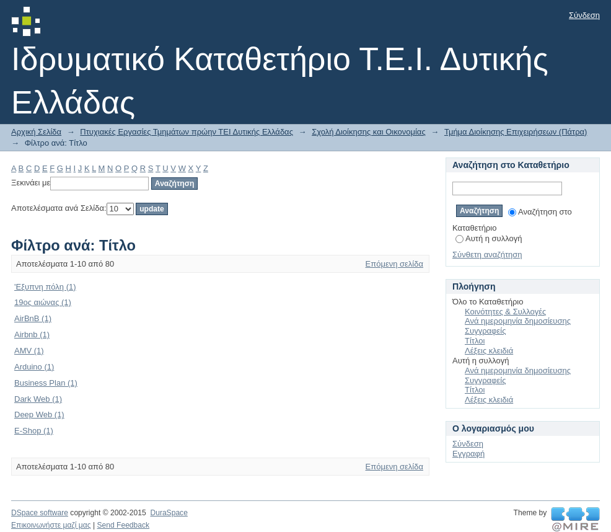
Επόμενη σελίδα (394, 263)
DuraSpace (168, 512)
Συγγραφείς (485, 330)
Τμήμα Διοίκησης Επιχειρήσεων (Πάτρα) (515, 131)
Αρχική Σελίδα (36, 131)
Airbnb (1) (32, 334)
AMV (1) (29, 350)
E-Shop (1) (33, 430)
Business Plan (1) (45, 383)
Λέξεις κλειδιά (489, 350)
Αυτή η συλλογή (488, 238)
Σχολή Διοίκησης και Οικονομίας (369, 131)
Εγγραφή (468, 453)
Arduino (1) (34, 366)
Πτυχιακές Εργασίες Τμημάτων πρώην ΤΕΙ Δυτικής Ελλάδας (186, 131)
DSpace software (39, 512)
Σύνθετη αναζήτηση (487, 254)
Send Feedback (123, 525)
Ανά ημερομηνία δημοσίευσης (518, 321)
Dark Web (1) (38, 399)
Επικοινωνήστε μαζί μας (51, 525)
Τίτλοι (475, 340)
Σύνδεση (584, 15)
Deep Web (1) (39, 414)
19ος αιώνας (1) (42, 302)
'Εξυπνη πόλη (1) (45, 286)
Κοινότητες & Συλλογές (505, 311)
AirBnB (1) (32, 318)
